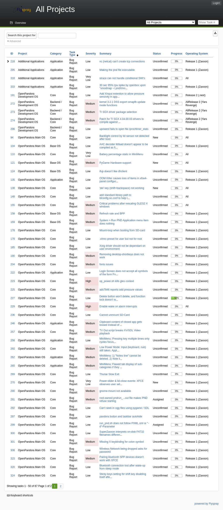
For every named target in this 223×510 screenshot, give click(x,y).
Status (157, 53)
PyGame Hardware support (115, 162)
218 (12, 61)
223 (12, 281)
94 (11, 137)
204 (12, 264)
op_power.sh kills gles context (117, 281)
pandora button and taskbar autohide (121, 416)
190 (12, 255)
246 (12, 323)
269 (12, 374)
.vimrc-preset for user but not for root (121, 238)
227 (12, 298)
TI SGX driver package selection (118, 112)
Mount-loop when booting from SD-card (122, 230)
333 (12, 86)
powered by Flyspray (206, 503)
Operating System (197, 53)
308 (12, 450)
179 (12, 238)
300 (12, 433)
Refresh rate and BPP (112, 213)
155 (12, 205)
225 (12, 289)
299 (12, 424)
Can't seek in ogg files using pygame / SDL (124, 408)
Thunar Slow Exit (109, 374)
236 (12, 314)
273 (12, 112)
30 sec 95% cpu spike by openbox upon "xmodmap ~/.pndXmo (123, 87)
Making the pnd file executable (117, 69)
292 (12, 408)
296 (12, 129)
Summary (106, 53)
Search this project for (21, 35)
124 (12, 171)
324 (12, 475)
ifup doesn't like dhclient (113, 171)
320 (12, 467)
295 (12, 69)
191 (12, 95)
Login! (216, 3)
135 (12, 179)
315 (12, 458)
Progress (176, 53)
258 (12, 340)
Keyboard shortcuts (20, 495)
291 (12, 399)
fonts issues (106, 264)
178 (12, 230)
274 (12, 120)
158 (12, 213)
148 (12, 196)
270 (12, 382)
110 (12, 154)
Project (22, 53)
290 (12, 391)
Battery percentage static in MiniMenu (121, 154)
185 (12, 247)
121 (12, 162)
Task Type (73, 53)
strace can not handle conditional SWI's (122, 78)
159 (12, 222)
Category (55, 53)
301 (12, 441)
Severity (91, 53)
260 (12, 348)
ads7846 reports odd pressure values (121, 289)
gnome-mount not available (115, 391)
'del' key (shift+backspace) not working (122, 188)
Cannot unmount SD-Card (115, 314)
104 (12, 146)
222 (12, 272)
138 (12, 188)
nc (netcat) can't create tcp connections (122, 61)
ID (11, 53)
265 (12, 365)
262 (12, 357)
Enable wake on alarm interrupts (118, 306)
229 (12, 306)
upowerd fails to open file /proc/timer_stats (124, 129)
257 (12, 331)
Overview (20, 22)
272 (12, 103)
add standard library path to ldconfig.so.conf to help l (115, 197)
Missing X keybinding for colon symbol (122, 441)
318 (12, 78)
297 (12, 416)
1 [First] (55, 486)
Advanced (15, 41)
